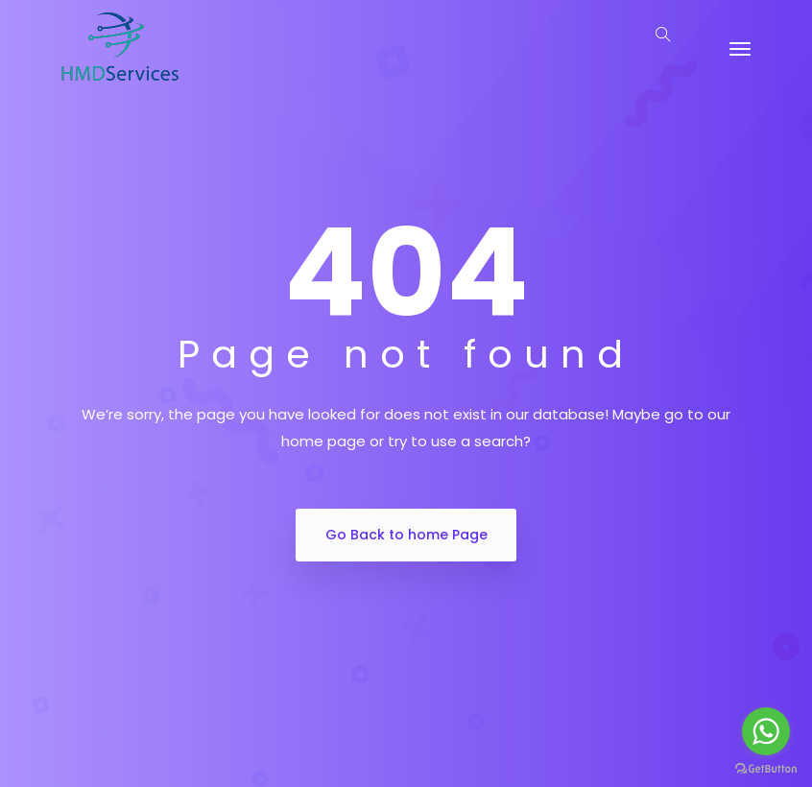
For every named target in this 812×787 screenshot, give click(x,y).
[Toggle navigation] (740, 48)
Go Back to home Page (406, 534)
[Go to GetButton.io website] (766, 768)
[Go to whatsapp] (766, 731)
